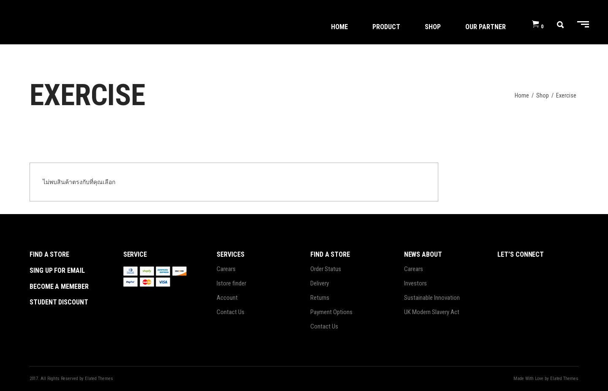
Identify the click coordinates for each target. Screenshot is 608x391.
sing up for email (57, 270)
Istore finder (231, 283)
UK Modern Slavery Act (431, 312)
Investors (415, 283)
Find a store (49, 254)
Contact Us (230, 312)
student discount (59, 302)
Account (227, 297)
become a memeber (59, 286)
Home (522, 95)
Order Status (325, 269)
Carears (226, 269)
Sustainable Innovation (432, 297)
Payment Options (331, 312)
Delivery (319, 283)
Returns (319, 297)
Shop (542, 95)
